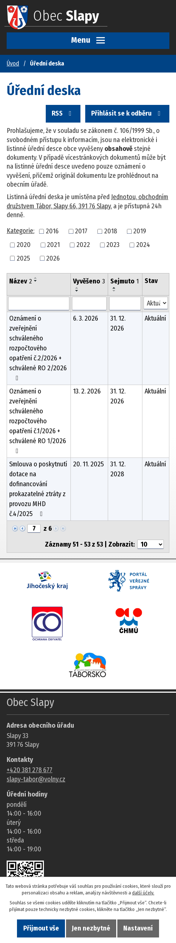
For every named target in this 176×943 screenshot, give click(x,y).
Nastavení (138, 928)
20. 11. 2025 (88, 464)
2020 (24, 245)
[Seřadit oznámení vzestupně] (36, 277)
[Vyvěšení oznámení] (89, 304)
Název (20, 281)
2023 (113, 245)
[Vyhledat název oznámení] (38, 304)
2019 (139, 231)
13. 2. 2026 (87, 391)
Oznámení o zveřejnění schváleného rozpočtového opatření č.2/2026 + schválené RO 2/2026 (38, 347)
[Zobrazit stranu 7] (34, 528)
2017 (81, 231)
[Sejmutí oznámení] (125, 304)
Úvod (13, 63)
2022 (83, 245)
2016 (52, 231)
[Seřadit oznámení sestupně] (36, 280)
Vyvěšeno (89, 281)
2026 (53, 258)
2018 (110, 231)
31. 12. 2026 (117, 323)
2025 (23, 258)
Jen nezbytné (91, 928)
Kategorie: (20, 231)
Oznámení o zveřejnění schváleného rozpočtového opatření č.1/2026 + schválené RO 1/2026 (37, 420)
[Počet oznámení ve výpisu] (150, 544)
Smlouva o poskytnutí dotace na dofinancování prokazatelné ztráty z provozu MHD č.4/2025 (38, 489)
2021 (53, 245)
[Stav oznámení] (156, 303)
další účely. (143, 893)
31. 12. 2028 (117, 469)
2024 (143, 245)
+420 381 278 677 (29, 770)
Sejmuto (124, 281)
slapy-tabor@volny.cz (36, 779)
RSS (63, 113)
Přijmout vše (41, 928)
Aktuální (155, 318)
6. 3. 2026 (85, 318)
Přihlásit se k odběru (127, 113)
